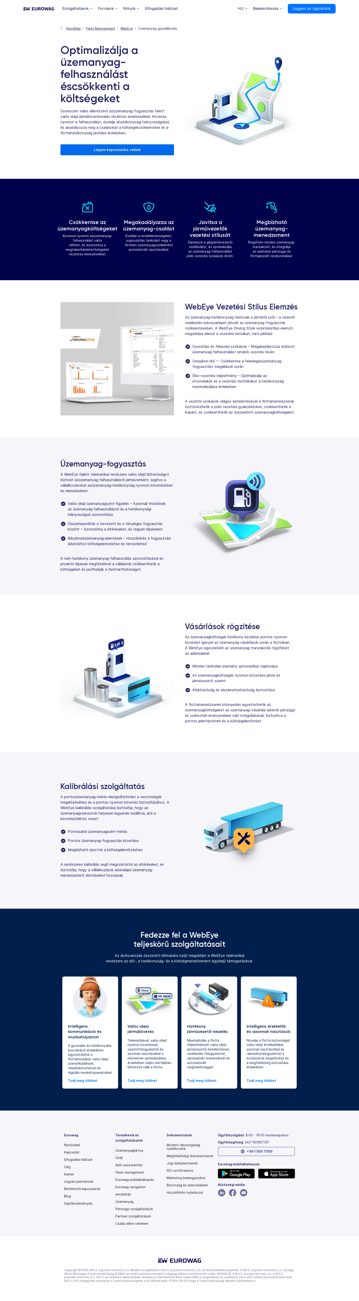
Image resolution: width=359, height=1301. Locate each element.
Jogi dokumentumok (182, 1163)
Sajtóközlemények (78, 1203)
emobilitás (123, 1194)
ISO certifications (180, 1170)
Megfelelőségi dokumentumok (190, 1156)
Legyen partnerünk (78, 1181)
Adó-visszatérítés (129, 1165)
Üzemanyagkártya (129, 1150)
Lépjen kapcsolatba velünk (117, 150)
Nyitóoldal (72, 1145)
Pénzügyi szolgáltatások (134, 1209)
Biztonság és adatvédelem (187, 1185)
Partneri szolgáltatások (133, 1216)
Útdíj (118, 1158)
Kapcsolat (71, 1152)
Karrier (69, 1174)
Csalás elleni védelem (131, 1223)
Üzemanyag (124, 1201)
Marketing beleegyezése (186, 1178)
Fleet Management (100, 28)
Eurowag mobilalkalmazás (134, 1180)
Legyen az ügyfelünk (312, 8)
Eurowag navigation (130, 1187)
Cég (67, 1167)
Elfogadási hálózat (78, 1159)
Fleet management (129, 1172)
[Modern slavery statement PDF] (190, 1147)
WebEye (126, 28)
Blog (67, 1196)
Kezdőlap (73, 28)
